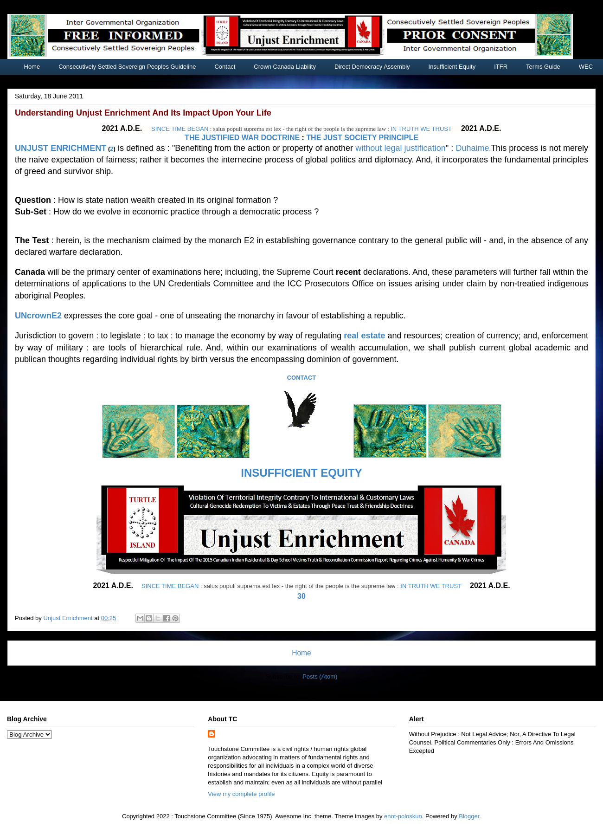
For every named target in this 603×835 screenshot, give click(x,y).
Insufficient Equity (452, 66)
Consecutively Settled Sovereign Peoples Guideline (127, 66)
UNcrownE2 (38, 315)
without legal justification (400, 148)
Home (32, 66)
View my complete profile (241, 793)
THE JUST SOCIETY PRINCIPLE (362, 138)
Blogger (469, 816)
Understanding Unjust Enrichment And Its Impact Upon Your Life (143, 112)
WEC (586, 66)
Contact (224, 66)
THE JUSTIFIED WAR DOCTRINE (242, 138)
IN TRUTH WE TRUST (421, 128)
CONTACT (301, 377)
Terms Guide (543, 66)
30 (301, 596)
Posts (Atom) (319, 676)
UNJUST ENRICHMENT (60, 148)
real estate (364, 335)
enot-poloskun (403, 816)
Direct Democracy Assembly (372, 66)
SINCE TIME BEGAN (179, 128)
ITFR (500, 66)
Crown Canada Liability (285, 66)
